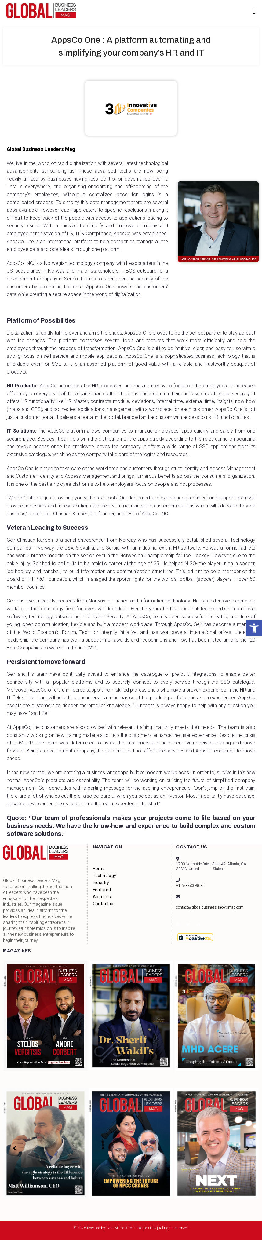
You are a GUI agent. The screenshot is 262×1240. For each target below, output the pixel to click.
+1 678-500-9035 (190, 885)
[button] (254, 628)
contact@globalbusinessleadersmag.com (209, 907)
